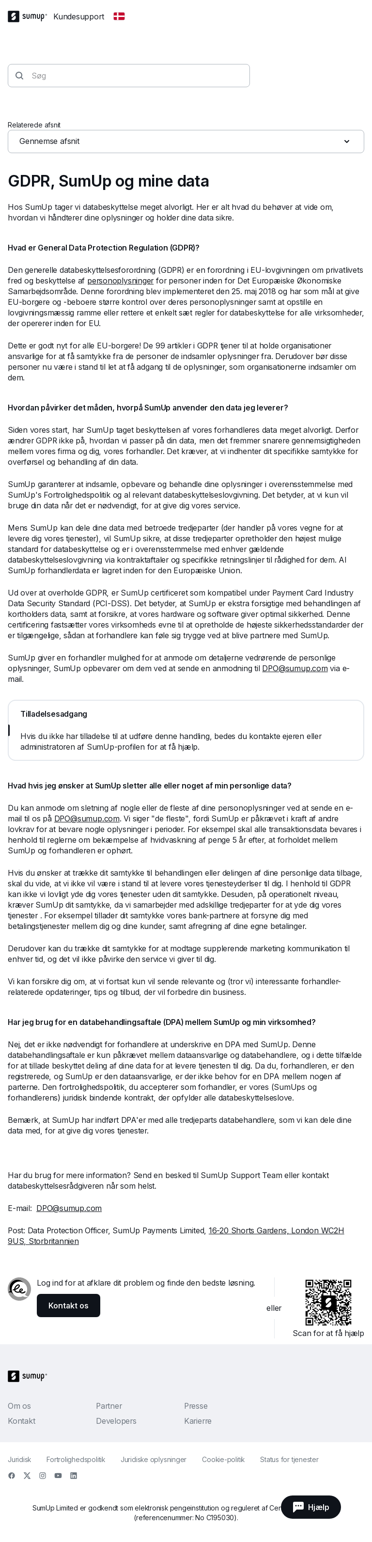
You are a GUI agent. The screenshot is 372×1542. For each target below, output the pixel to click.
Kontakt (21, 1421)
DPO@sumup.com (294, 668)
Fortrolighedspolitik (75, 1459)
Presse (196, 1406)
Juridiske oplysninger (153, 1459)
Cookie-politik (223, 1459)
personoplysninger (120, 280)
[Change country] (119, 16)
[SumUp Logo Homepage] (30, 16)
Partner (109, 1406)
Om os (19, 1406)
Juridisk (19, 1459)
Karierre (198, 1421)
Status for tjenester (289, 1459)
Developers (116, 1421)
